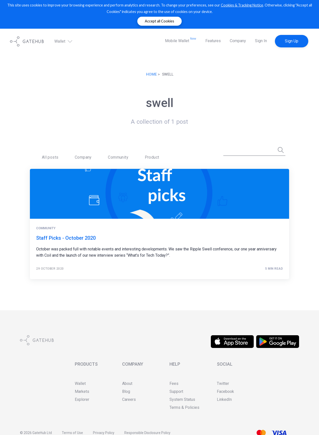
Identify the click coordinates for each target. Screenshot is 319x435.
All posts (45, 153)
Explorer (82, 399)
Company (238, 40)
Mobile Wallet (180, 40)
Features (213, 40)
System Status (182, 399)
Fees (173, 383)
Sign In (261, 40)
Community (92, 153)
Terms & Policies (184, 407)
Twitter (223, 383)
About (127, 383)
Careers (129, 399)
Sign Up (291, 41)
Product (116, 153)
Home (151, 74)
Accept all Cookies (159, 21)
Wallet (63, 41)
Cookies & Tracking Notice (242, 5)
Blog (126, 391)
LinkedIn (224, 399)
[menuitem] (45, 153)
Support (176, 391)
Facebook (225, 391)
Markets (82, 391)
